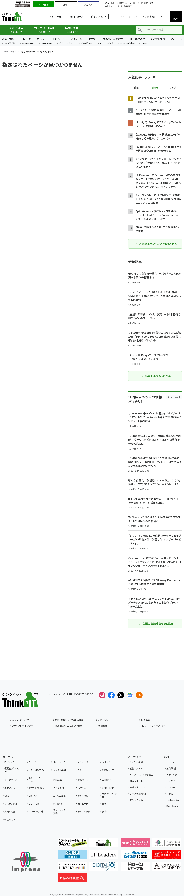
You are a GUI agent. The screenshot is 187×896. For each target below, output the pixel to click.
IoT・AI (128, 3)
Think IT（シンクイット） (20, 16)
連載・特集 (8, 38)
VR (99, 43)
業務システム (136, 768)
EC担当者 (120, 3)
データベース (10, 779)
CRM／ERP (108, 787)
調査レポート (136, 780)
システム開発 (158, 38)
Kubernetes (28, 43)
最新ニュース (76, 16)
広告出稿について (154, 16)
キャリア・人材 (36, 811)
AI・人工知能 (10, 43)
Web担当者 (109, 3)
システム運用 (11, 803)
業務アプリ (9, 787)
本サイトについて (20, 720)
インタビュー (86, 43)
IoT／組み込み (136, 38)
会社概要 (102, 725)
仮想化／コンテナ (113, 38)
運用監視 (58, 803)
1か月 (173, 87)
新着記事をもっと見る (156, 376)
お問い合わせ (105, 720)
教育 (104, 811)
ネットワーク (58, 38)
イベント (170, 787)
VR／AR (33, 795)
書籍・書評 (171, 774)
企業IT (66, 5)
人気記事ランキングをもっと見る (156, 244)
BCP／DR (34, 803)
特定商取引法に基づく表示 (68, 725)
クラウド (93, 38)
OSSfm (144, 43)
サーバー (41, 38)
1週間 (155, 87)
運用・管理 (83, 795)
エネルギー (109, 6)
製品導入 (88, 5)
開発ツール (83, 779)
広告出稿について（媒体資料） (70, 720)
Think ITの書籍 (127, 43)
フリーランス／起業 (60, 811)
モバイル (82, 787)
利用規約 (145, 720)
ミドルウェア (108, 770)
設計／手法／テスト (37, 779)
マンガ (110, 43)
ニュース (170, 762)
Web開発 (107, 779)
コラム (169, 793)
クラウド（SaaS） (37, 787)
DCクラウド (138, 3)
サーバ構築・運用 (138, 793)
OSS (6, 795)
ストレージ (77, 38)
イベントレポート (66, 43)
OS (172, 38)
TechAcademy (173, 799)
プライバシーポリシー (22, 725)
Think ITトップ (9, 51)
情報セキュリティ (138, 787)
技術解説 (171, 768)
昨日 (136, 87)
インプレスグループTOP (153, 725)
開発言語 (58, 779)
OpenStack (47, 43)
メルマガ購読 (56, 16)
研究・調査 (148, 3)
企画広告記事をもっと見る (155, 623)
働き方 (105, 803)
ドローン (119, 6)
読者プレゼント (98, 16)
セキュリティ (84, 803)
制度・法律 (9, 819)
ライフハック (84, 811)
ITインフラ (25, 38)
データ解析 (58, 787)
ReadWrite (172, 806)
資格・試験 (9, 811)
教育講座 (128, 6)
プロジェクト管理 (109, 795)
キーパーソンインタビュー (142, 774)
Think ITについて (128, 16)
